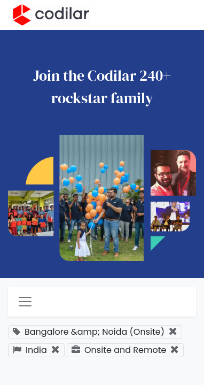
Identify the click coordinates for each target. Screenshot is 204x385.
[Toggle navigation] (25, 301)
